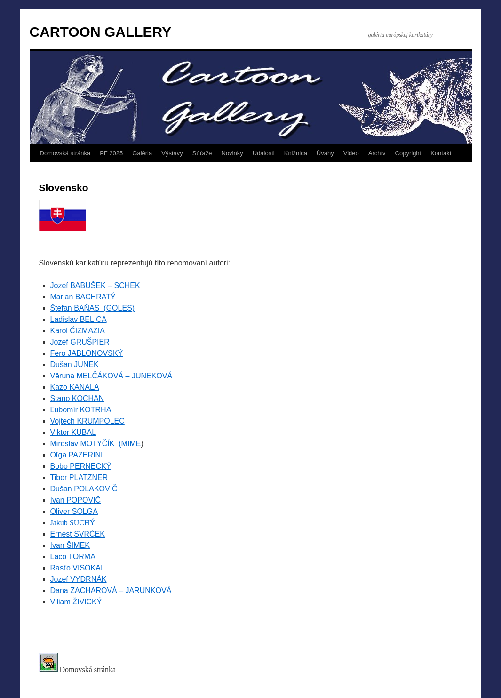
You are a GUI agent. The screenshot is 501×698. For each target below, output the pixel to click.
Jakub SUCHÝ (72, 523)
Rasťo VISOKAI (76, 568)
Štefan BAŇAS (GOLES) (92, 308)
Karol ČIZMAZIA (77, 331)
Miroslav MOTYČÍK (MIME (95, 444)
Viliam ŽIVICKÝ (76, 602)
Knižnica (295, 153)
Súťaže (202, 153)
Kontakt (440, 153)
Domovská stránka (65, 153)
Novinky (232, 153)
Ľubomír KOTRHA (80, 410)
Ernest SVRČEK (77, 534)
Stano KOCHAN (77, 398)
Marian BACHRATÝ (83, 297)
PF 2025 (111, 153)
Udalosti (264, 153)
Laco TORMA (72, 557)
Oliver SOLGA (74, 511)
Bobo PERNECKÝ (80, 466)
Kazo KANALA (74, 387)
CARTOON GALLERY (101, 32)
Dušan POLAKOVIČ (84, 489)
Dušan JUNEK (74, 365)
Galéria (142, 153)
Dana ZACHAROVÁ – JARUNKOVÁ (111, 590)
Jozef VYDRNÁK (78, 579)
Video (351, 153)
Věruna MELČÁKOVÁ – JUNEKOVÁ (111, 376)
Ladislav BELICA (78, 319)
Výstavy (172, 153)
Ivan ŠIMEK (70, 545)
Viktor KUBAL (73, 432)
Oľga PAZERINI (76, 455)
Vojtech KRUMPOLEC (87, 421)
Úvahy (325, 153)
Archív (377, 153)
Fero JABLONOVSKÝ (86, 353)
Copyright (408, 153)
